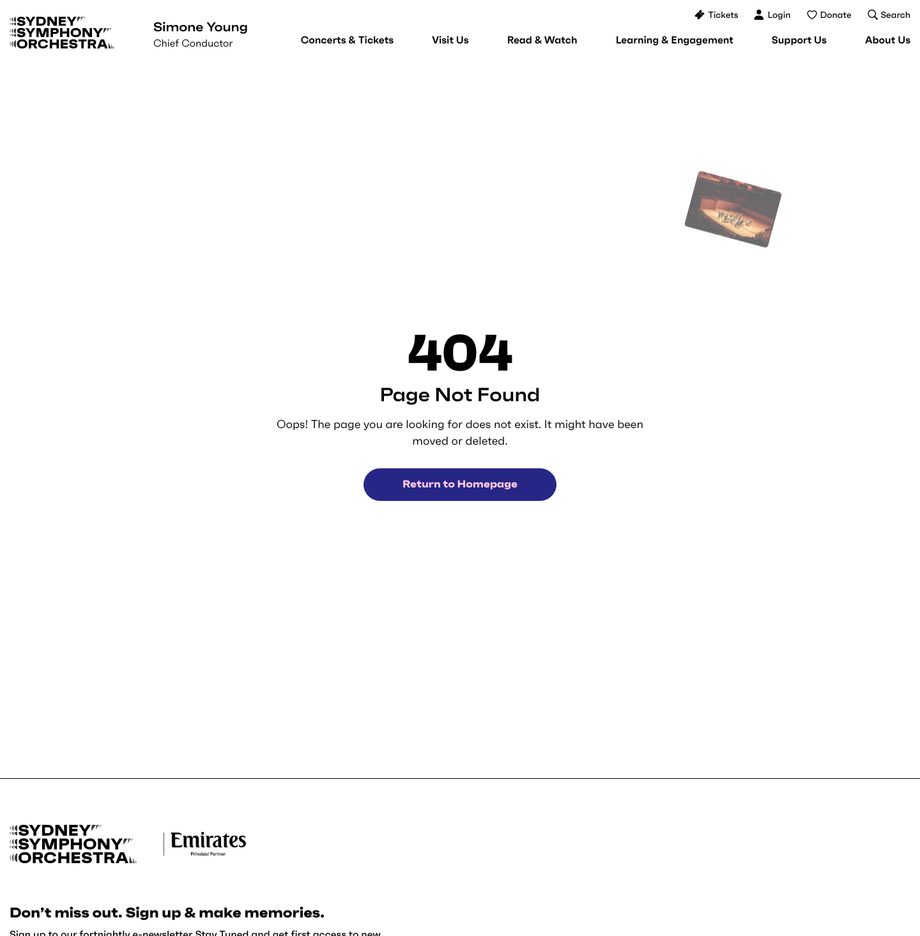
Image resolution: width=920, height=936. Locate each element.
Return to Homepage (460, 484)
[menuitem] (347, 40)
